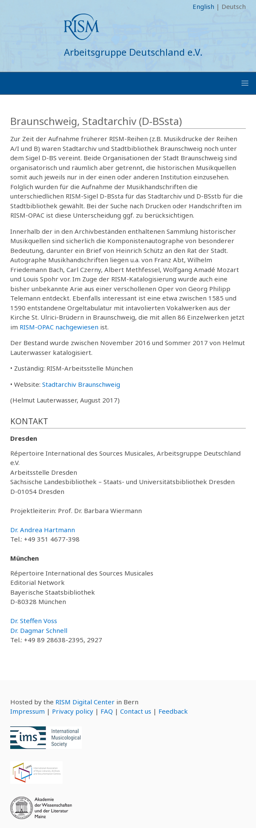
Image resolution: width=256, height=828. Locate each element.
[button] (245, 83)
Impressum (27, 711)
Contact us (135, 711)
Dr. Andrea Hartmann (42, 529)
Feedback (173, 711)
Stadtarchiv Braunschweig (81, 384)
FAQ (107, 711)
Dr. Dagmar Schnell (38, 630)
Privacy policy (72, 711)
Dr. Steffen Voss (33, 620)
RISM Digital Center (85, 702)
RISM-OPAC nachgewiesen (59, 327)
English (203, 6)
